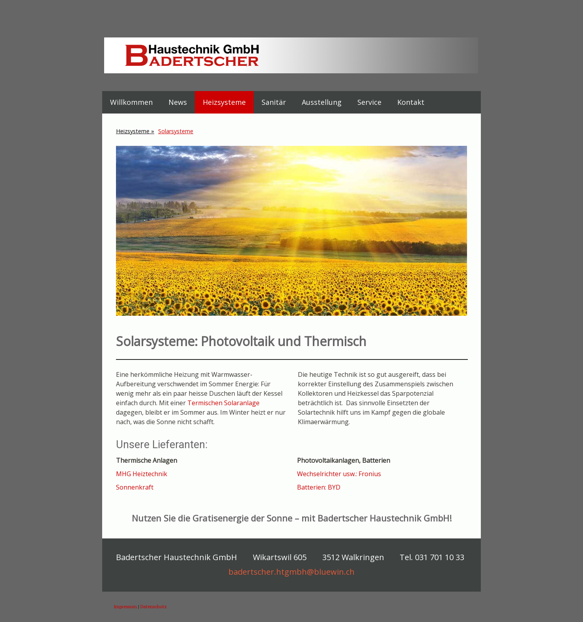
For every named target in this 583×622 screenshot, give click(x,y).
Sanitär (274, 102)
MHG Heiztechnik (141, 473)
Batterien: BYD (318, 487)
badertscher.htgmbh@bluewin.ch (291, 571)
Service (369, 102)
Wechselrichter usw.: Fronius (340, 473)
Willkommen (131, 102)
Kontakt (410, 102)
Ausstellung (322, 102)
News (177, 102)
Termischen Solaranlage (223, 403)
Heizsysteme (224, 102)
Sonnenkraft (134, 487)
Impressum (125, 606)
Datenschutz (153, 606)
